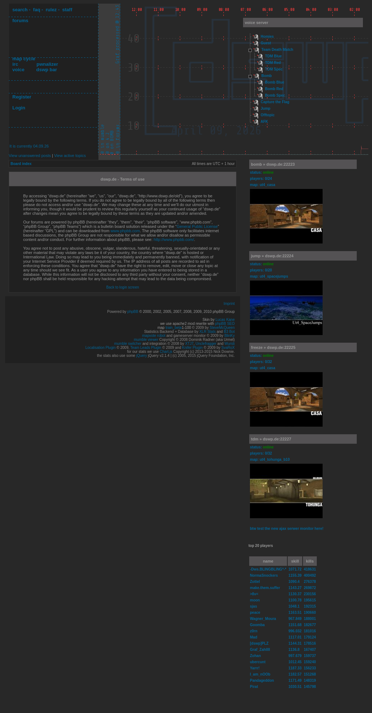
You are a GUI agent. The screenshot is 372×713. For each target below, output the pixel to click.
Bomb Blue (274, 82)
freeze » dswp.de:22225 (273, 347)
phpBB (133, 312)
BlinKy (230, 336)
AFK (264, 122)
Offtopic (268, 115)
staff (67, 9)
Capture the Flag (275, 102)
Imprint (229, 304)
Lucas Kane (225, 320)
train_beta (174, 328)
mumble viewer (146, 340)
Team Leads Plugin (145, 348)
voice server (256, 22)
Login (18, 107)
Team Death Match (278, 50)
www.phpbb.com (125, 231)
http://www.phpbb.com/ (174, 239)
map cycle (23, 58)
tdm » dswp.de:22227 (271, 439)
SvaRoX (228, 348)
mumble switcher (127, 344)
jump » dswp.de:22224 (272, 256)
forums (20, 20)
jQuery (141, 356)
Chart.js (166, 352)
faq (36, 9)
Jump (266, 108)
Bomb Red (274, 89)
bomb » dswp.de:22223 (273, 164)
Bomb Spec (275, 95)
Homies (267, 37)
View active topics (70, 155)
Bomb (267, 76)
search (20, 9)
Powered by (117, 312)
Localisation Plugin (100, 348)
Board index (21, 164)
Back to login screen (122, 287)
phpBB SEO (225, 324)
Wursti (230, 344)
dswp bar (46, 69)
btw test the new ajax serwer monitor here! (286, 529)
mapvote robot (153, 336)
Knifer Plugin (192, 348)
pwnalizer (47, 64)
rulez (51, 9)
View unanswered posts (30, 155)
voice (18, 69)
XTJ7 (189, 344)
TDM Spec (274, 69)
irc (15, 64)
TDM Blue (273, 56)
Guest (266, 43)
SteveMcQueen (222, 328)
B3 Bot (229, 332)
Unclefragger (205, 344)
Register (21, 97)
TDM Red (273, 63)
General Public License (197, 226)
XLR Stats (207, 332)
